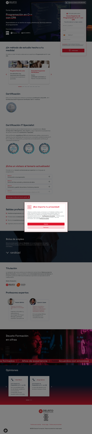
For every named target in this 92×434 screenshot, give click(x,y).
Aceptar (46, 224)
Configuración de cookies (48, 216)
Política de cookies (44, 218)
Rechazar (46, 227)
